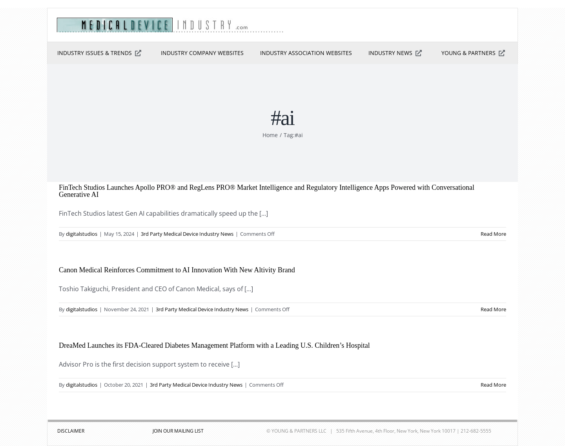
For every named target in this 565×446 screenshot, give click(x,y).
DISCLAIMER (70, 431)
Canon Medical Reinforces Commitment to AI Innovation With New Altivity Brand (177, 270)
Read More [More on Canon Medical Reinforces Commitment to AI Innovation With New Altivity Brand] (493, 309)
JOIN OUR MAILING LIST (178, 431)
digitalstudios (81, 233)
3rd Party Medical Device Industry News (187, 233)
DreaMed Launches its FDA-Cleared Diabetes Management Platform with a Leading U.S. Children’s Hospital (214, 345)
